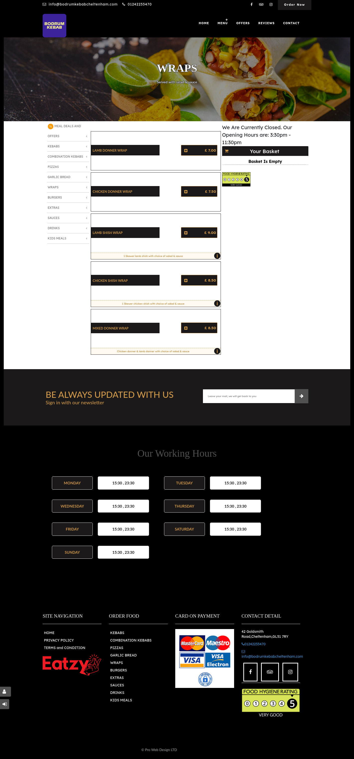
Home (204, 23)
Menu (222, 23)
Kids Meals (57, 238)
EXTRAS (117, 677)
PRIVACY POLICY (59, 640)
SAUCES (117, 685)
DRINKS (117, 692)
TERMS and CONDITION (64, 648)
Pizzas (53, 167)
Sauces (54, 218)
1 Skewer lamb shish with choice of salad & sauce (171, 256)
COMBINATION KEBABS (131, 640)
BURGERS (118, 670)
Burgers (55, 197)
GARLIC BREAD (123, 655)
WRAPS (116, 662)
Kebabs (54, 146)
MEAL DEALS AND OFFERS (64, 130)
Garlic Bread (59, 177)
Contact (291, 23)
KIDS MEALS (121, 700)
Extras (53, 208)
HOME (49, 633)
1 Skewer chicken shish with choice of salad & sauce (170, 303)
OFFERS (243, 23)
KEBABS (117, 633)
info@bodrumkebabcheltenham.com (83, 4)
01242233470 (140, 4)
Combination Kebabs (65, 156)
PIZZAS (116, 648)
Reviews (266, 23)
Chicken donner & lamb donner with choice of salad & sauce (167, 351)
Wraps (53, 187)
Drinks (54, 228)
